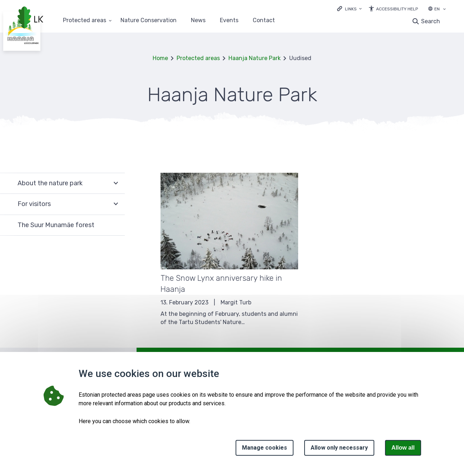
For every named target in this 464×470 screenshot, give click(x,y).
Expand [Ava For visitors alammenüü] (116, 204)
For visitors (34, 204)
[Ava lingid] (349, 8)
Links (351, 8)
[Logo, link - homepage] (30, 18)
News (198, 21)
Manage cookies (264, 447)
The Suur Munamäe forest (56, 225)
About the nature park (50, 183)
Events (229, 21)
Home (160, 58)
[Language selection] (444, 9)
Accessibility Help (397, 8)
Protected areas (198, 58)
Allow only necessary (339, 447)
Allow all (403, 448)
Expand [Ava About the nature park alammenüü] (116, 183)
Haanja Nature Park (254, 58)
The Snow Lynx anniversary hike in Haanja (221, 283)
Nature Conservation (148, 21)
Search (430, 21)
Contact (264, 21)
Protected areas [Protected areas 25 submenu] (84, 21)
